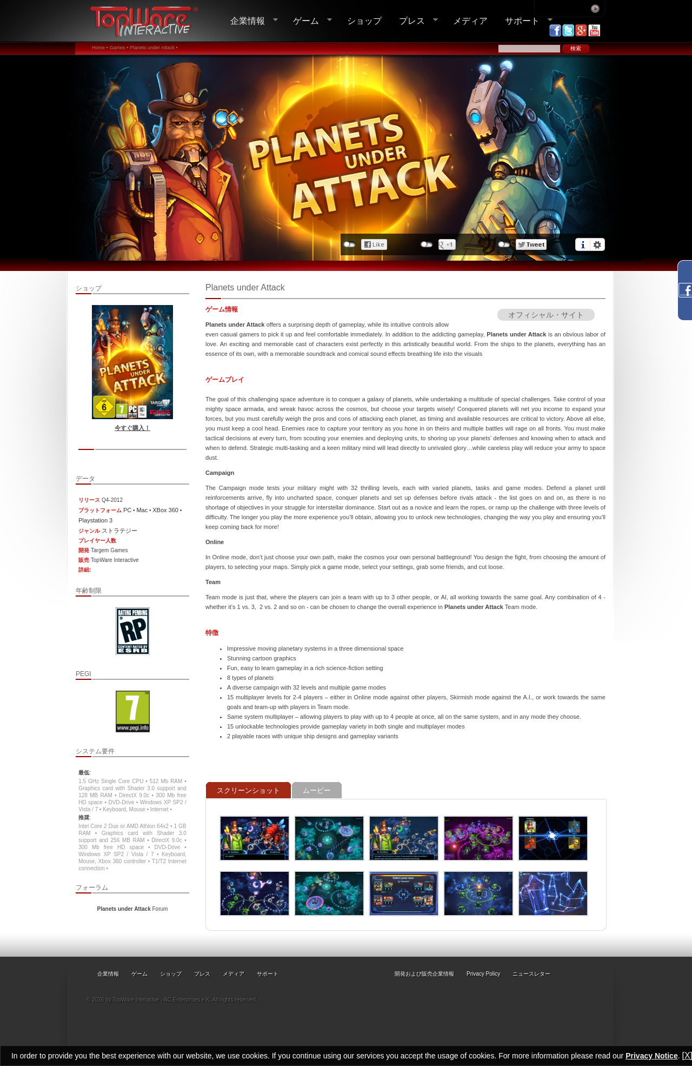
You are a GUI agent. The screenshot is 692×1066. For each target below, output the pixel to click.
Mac (142, 510)
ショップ (364, 20)
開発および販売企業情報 (424, 974)
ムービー (317, 790)
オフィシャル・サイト (546, 314)
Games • (119, 47)
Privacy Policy (483, 974)
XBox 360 (165, 510)
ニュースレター (531, 974)
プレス (414, 21)
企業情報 (250, 21)
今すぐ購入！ (132, 428)
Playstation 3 (95, 520)
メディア (470, 20)
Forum (132, 909)
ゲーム (308, 21)
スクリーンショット (248, 790)
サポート (524, 21)
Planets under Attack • (153, 47)
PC (127, 510)
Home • (100, 47)
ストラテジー (119, 530)
